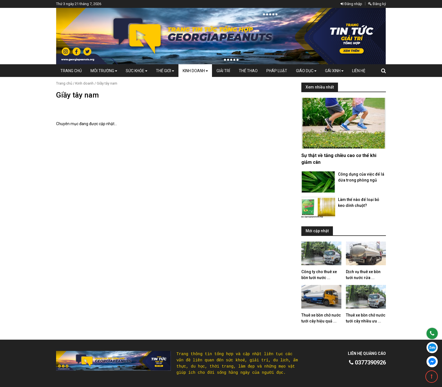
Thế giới (165, 70)
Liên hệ (358, 70)
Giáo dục (306, 70)
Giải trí (223, 70)
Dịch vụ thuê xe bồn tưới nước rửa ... (363, 274)
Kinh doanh (195, 70)
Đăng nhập (351, 4)
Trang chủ (71, 70)
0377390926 (367, 362)
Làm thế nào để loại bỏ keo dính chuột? (358, 202)
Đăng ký (377, 4)
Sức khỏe (136, 70)
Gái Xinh (334, 70)
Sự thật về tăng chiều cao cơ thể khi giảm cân (338, 159)
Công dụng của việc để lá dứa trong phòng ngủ (361, 177)
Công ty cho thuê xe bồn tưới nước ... (319, 274)
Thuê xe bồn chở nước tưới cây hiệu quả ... (321, 318)
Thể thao (248, 70)
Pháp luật (276, 70)
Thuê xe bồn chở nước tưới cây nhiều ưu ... (365, 318)
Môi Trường (103, 70)
